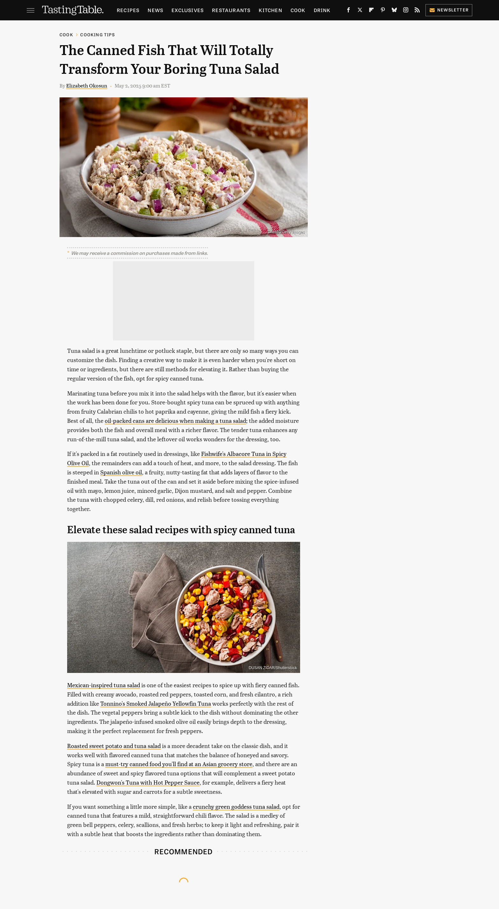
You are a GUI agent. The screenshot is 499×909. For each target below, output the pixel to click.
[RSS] (417, 11)
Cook (298, 10)
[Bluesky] (394, 11)
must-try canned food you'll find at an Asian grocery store (178, 764)
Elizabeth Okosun (86, 85)
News (155, 10)
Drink (322, 10)
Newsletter (449, 10)
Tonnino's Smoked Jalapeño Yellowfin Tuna (155, 703)
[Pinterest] (383, 11)
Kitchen (270, 10)
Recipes (128, 10)
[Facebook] (348, 11)
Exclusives (188, 10)
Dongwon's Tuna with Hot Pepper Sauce (148, 782)
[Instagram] (406, 11)
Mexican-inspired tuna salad (103, 685)
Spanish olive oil (121, 472)
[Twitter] (360, 11)
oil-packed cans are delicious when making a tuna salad (175, 420)
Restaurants (231, 10)
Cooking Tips (97, 34)
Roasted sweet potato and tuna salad (114, 746)
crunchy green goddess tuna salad (236, 806)
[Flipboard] (371, 11)
